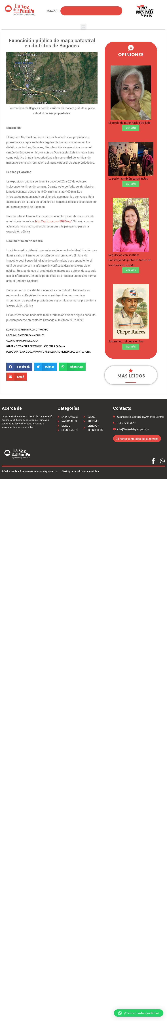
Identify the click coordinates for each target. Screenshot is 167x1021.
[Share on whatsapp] (72, 367)
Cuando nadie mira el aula (22, 340)
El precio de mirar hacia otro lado (27, 329)
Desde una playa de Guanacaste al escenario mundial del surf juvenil (48, 351)
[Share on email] (16, 377)
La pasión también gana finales (25, 335)
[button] (83, 27)
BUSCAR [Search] (51, 11)
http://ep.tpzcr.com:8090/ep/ (53, 221)
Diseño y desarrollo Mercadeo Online (80, 471)
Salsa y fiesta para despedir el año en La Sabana (35, 346)
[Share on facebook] (19, 367)
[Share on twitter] (45, 367)
